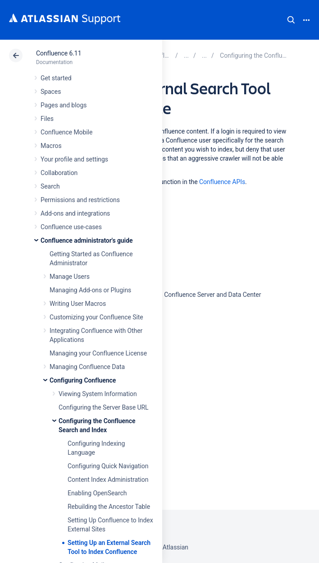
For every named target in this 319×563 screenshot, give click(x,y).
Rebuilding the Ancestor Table (109, 506)
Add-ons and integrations (75, 213)
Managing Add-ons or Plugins (90, 290)
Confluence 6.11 (58, 53)
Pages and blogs (64, 105)
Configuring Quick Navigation (108, 466)
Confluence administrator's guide (86, 240)
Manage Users (70, 276)
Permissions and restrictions (80, 199)
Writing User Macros (78, 303)
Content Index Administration (108, 479)
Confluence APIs (222, 181)
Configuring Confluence (83, 380)
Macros (51, 145)
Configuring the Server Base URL (104, 407)
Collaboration (59, 172)
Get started (56, 78)
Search (291, 20)
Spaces (51, 91)
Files (47, 118)
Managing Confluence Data (87, 366)
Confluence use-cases (71, 227)
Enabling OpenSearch (97, 493)
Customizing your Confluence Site (96, 317)
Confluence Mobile (66, 132)
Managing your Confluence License (98, 353)
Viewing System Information (98, 393)
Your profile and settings (74, 159)
